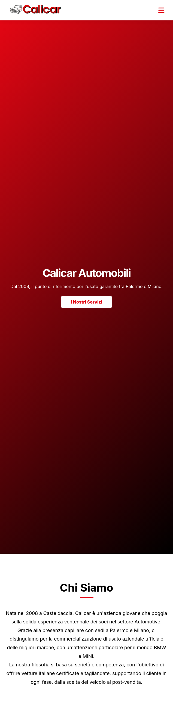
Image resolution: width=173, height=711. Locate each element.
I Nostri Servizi (86, 302)
